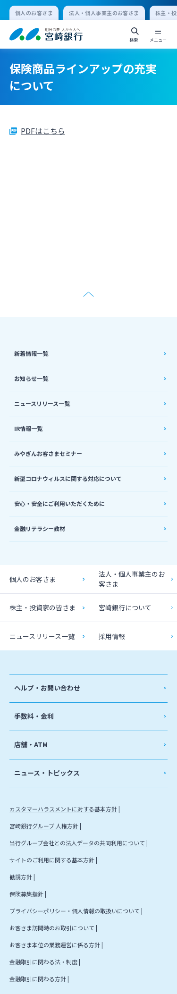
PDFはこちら (43, 130)
